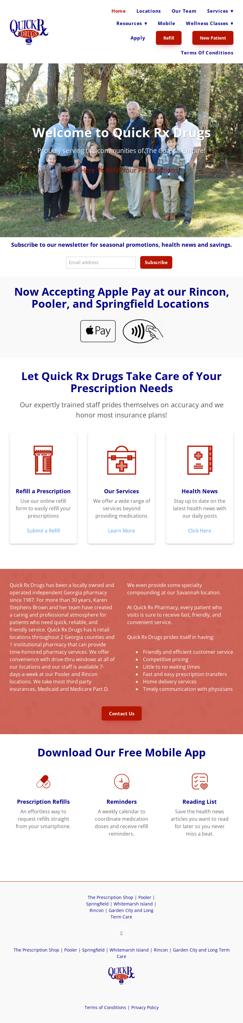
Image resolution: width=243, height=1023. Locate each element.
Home (118, 10)
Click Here (199, 530)
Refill (168, 38)
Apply (138, 37)
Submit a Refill (43, 530)
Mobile (166, 23)
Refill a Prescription (43, 491)
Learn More (121, 530)
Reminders (122, 802)
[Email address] (101, 263)
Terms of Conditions (207, 52)
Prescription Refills (43, 802)
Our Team (184, 10)
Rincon (97, 910)
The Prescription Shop (110, 897)
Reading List (199, 802)
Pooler (144, 897)
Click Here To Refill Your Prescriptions (121, 170)
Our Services (121, 491)
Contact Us (121, 713)
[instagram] (121, 933)
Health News (200, 491)
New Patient (213, 38)
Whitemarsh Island (133, 904)
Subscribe (156, 262)
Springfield (97, 904)
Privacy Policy (144, 1007)
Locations (148, 10)
